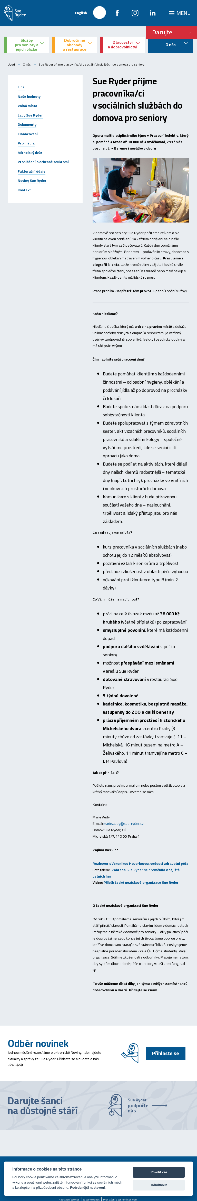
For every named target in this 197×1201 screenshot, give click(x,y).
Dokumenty (27, 124)
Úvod (11, 64)
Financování (28, 134)
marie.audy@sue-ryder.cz (123, 823)
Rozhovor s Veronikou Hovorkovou (121, 863)
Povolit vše (159, 1172)
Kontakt (24, 190)
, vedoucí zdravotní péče (169, 863)
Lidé (21, 87)
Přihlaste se (165, 1053)
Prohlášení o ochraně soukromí (43, 162)
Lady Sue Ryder (30, 115)
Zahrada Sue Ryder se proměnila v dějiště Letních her (136, 873)
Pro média (26, 143)
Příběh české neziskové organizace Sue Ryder (141, 882)
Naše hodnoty (29, 96)
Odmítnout (159, 1185)
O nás (27, 64)
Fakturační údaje (31, 171)
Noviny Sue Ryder (32, 180)
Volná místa (27, 105)
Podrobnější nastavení (87, 1187)
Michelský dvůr (30, 152)
